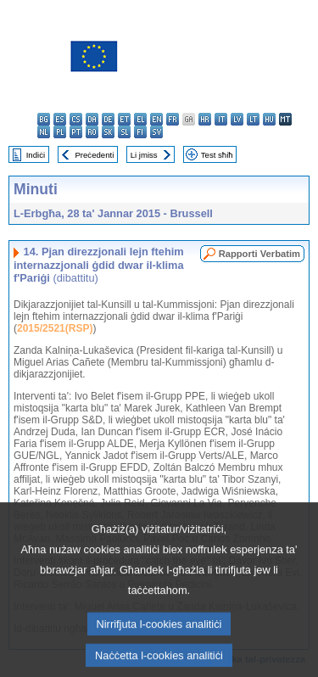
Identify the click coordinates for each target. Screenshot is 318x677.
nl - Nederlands (43, 132)
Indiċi (35, 154)
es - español (59, 119)
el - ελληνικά (140, 119)
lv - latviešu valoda (237, 119)
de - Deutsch (108, 119)
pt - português (76, 132)
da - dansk (92, 119)
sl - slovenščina (124, 132)
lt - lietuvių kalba (253, 119)
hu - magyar (269, 119)
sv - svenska (156, 132)
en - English (156, 119)
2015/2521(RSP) (54, 328)
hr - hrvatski (204, 119)
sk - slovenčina (108, 132)
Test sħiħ (217, 154)
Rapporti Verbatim (259, 254)
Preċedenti (94, 154)
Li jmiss (144, 154)
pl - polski (59, 132)
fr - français (172, 119)
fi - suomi (140, 132)
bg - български (43, 119)
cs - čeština (76, 119)
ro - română (92, 132)
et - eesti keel (124, 119)
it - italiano (221, 119)
